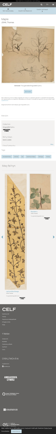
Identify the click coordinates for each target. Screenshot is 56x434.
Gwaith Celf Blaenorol (25, 10)
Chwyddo (28, 91)
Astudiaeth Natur (7, 156)
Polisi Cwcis (48, 428)
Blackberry (34, 212)
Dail (22, 156)
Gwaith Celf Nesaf (42, 10)
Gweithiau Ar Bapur (31, 156)
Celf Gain (16, 156)
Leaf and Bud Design (12, 291)
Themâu (4, 316)
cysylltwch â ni (4, 100)
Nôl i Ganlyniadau (8, 10)
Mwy (51, 144)
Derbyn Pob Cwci (16, 431)
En (47, 4)
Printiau (48, 156)
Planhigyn (41, 156)
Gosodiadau (5, 431)
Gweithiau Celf (5, 314)
